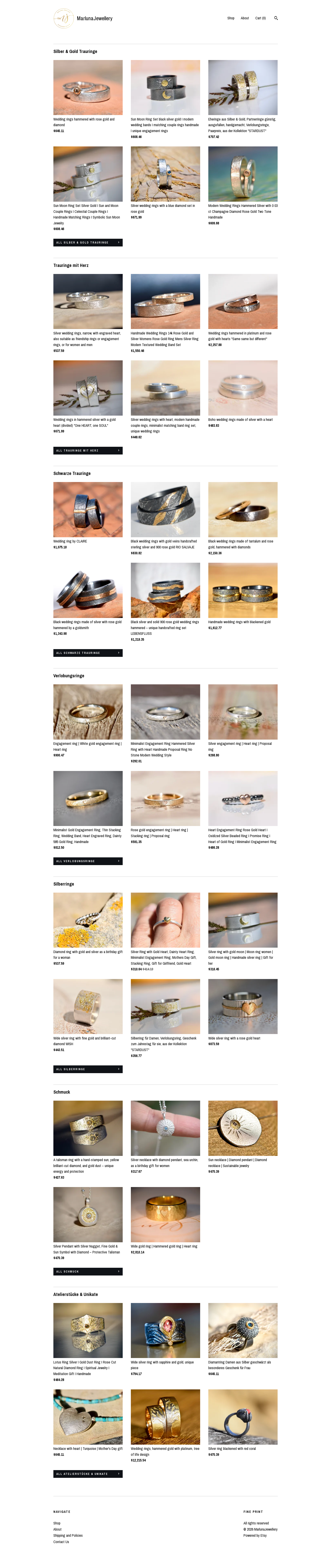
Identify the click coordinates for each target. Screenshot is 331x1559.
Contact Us (61, 1541)
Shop (230, 17)
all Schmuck (67, 1271)
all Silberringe (70, 1069)
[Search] (276, 18)
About (245, 17)
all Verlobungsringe (75, 861)
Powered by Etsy (255, 1535)
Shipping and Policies (68, 1535)
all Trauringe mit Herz (77, 450)
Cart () (260, 17)
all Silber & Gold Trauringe (82, 242)
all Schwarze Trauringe (78, 653)
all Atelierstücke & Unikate (82, 1474)
